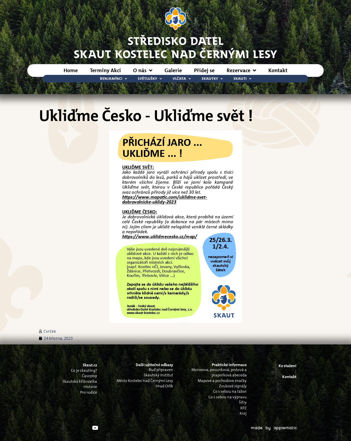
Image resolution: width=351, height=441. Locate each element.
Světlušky (150, 78)
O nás (142, 70)
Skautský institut (158, 375)
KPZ (243, 408)
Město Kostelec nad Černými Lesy (145, 380)
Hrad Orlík (164, 386)
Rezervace (241, 70)
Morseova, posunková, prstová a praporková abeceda (219, 372)
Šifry (243, 402)
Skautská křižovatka (79, 381)
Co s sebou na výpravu (227, 397)
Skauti (242, 78)
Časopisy (89, 375)
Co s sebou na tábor (230, 391)
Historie (90, 386)
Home (71, 70)
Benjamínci (113, 78)
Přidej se (204, 70)
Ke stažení (287, 365)
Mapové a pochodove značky (222, 380)
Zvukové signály (233, 386)
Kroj (243, 413)
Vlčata (182, 78)
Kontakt (277, 70)
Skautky (212, 78)
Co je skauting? (84, 370)
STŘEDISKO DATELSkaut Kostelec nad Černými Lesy (175, 47)
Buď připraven (161, 369)
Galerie (173, 70)
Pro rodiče (88, 392)
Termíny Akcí (105, 70)
